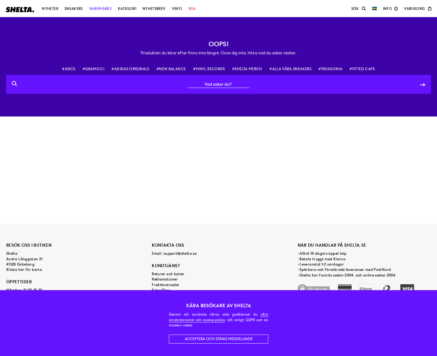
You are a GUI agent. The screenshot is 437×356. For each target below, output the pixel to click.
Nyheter (50, 9)
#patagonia (330, 69)
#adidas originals (130, 69)
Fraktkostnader (165, 285)
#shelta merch (247, 69)
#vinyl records (209, 69)
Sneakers (74, 9)
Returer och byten (168, 274)
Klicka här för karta (24, 269)
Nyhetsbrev (154, 9)
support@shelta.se (180, 253)
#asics (68, 69)
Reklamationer (165, 279)
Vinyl (177, 9)
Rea (192, 9)
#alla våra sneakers (290, 69)
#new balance (171, 69)
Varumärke (100, 9)
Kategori (127, 9)
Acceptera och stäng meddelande (219, 339)
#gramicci (93, 69)
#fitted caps (362, 69)
